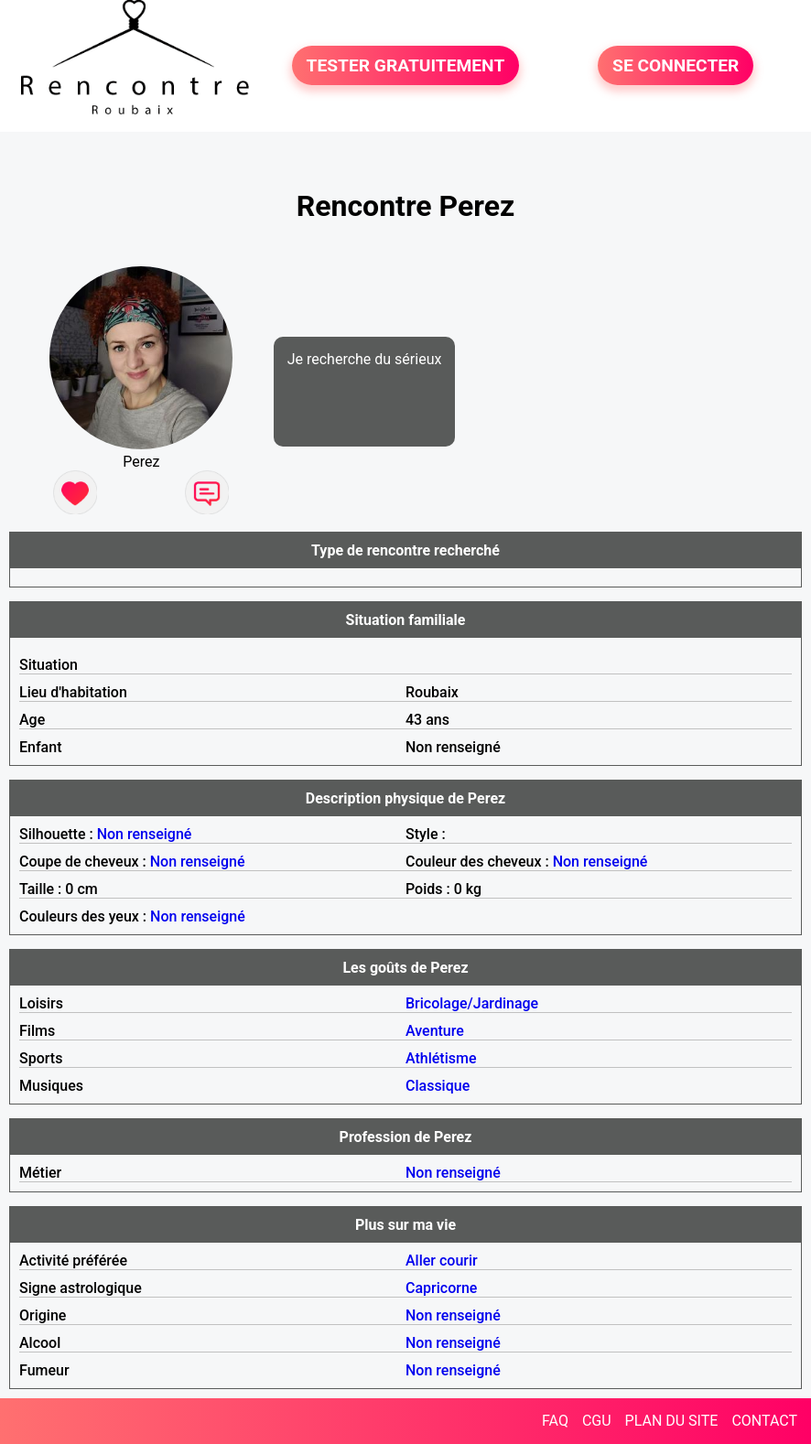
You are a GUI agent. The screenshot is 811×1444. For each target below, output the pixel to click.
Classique (438, 1085)
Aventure (435, 1031)
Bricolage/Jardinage (472, 1003)
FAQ (555, 1420)
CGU (596, 1420)
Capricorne (441, 1288)
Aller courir (442, 1260)
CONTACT (764, 1420)
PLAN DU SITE (672, 1420)
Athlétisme (441, 1058)
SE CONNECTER (675, 65)
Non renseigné (144, 834)
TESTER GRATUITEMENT (406, 65)
